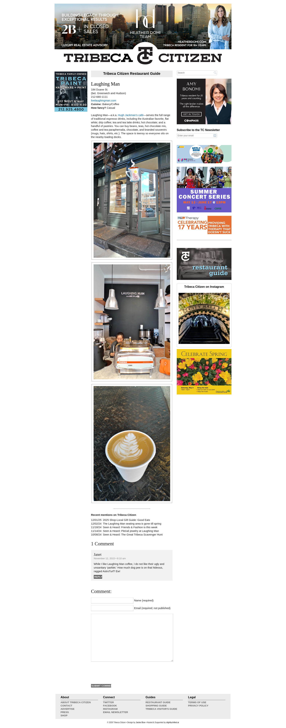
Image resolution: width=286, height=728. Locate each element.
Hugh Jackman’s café (130, 115)
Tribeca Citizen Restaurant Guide (131, 74)
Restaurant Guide (158, 702)
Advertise (67, 709)
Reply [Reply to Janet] (98, 576)
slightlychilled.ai (172, 722)
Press (65, 712)
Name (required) (144, 600)
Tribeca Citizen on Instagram (204, 286)
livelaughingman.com (103, 100)
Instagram (110, 709)
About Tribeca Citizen (76, 702)
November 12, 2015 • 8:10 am (110, 558)
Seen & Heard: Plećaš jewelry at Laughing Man (131, 530)
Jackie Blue (140, 722)
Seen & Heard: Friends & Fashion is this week (130, 527)
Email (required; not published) (152, 608)
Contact (66, 705)
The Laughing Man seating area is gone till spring (132, 523)
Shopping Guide (156, 705)
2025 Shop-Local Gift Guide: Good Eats (126, 520)
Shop (64, 715)
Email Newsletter (115, 712)
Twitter (108, 702)
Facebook (110, 705)
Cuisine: (96, 104)
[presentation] (118, 672)
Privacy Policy (198, 705)
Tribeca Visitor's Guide (161, 709)
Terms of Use (197, 702)
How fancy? (99, 107)
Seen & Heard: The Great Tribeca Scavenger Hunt (133, 534)
